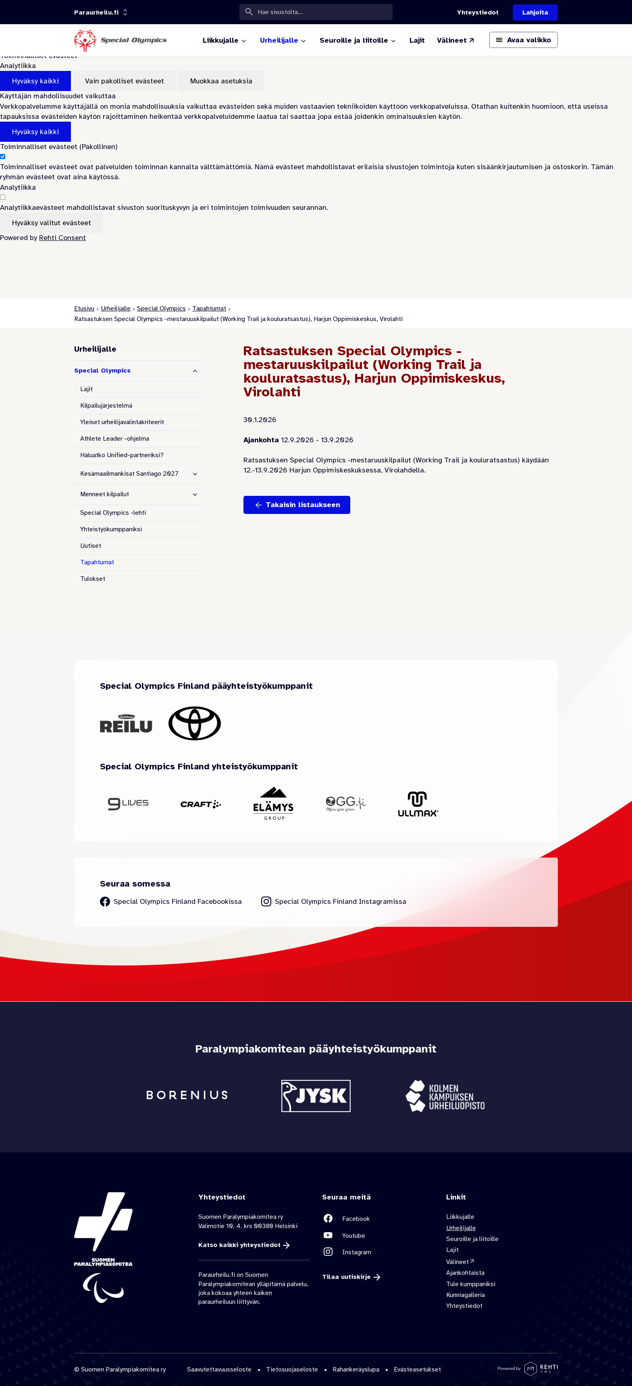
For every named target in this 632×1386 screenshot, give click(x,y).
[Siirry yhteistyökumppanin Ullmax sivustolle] (418, 803)
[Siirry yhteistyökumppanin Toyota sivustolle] (194, 723)
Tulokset (92, 579)
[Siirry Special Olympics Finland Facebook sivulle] (171, 902)
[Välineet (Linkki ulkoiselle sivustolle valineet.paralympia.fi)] (456, 40)
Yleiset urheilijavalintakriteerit (122, 422)
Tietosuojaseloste (292, 1369)
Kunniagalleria (465, 1295)
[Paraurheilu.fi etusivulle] (120, 40)
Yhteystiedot (464, 1306)
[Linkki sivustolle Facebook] (378, 1218)
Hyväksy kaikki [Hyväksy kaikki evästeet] (35, 81)
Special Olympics (161, 309)
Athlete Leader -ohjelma (114, 439)
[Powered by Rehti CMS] (528, 1372)
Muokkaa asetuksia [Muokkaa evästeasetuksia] (221, 81)
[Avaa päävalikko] (523, 40)
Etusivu (84, 309)
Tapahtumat (209, 309)
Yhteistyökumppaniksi (111, 529)
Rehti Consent (62, 237)
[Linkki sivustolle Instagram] (378, 1252)
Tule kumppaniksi (470, 1284)
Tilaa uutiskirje (346, 1277)
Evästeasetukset (417, 1369)
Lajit (86, 389)
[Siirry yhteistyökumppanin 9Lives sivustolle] (128, 804)
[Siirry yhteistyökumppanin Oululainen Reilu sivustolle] (126, 723)
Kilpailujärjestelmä (106, 406)
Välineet (457, 1262)
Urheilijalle (116, 309)
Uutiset (90, 546)
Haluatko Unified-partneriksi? (122, 455)
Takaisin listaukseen (303, 504)
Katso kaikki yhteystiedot (239, 1245)
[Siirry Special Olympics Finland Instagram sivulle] (333, 902)
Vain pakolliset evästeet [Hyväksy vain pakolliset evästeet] (124, 81)
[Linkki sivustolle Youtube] (378, 1235)
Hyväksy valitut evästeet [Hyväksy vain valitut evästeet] (51, 222)
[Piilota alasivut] (195, 371)
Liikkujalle (460, 1217)
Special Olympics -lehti (113, 513)
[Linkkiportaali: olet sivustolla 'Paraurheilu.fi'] (96, 12)
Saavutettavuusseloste (219, 1369)
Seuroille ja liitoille (472, 1239)
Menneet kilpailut (104, 494)
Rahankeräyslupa (356, 1369)
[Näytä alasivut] (195, 474)
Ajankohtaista (465, 1273)
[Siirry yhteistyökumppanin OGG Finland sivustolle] (346, 804)
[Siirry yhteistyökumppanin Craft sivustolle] (201, 804)
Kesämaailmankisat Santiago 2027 (129, 474)
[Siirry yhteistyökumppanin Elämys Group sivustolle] (273, 804)
